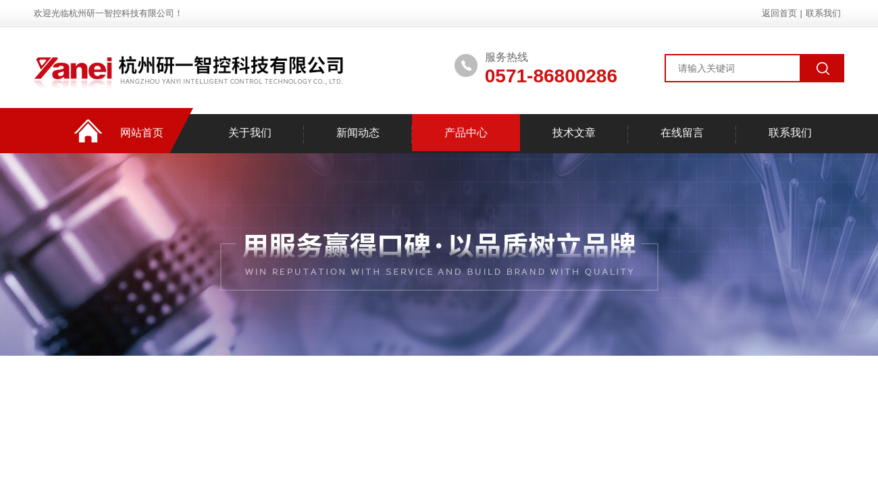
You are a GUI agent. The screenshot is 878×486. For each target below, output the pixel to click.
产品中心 (466, 132)
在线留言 (682, 132)
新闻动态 (358, 132)
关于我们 (250, 132)
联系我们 (823, 13)
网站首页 (141, 132)
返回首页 (779, 13)
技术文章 (574, 132)
